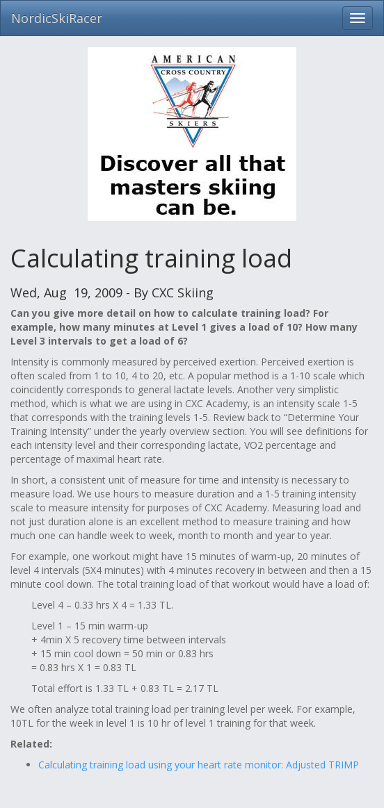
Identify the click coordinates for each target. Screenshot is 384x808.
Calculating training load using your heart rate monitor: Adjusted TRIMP (198, 764)
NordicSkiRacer (56, 18)
